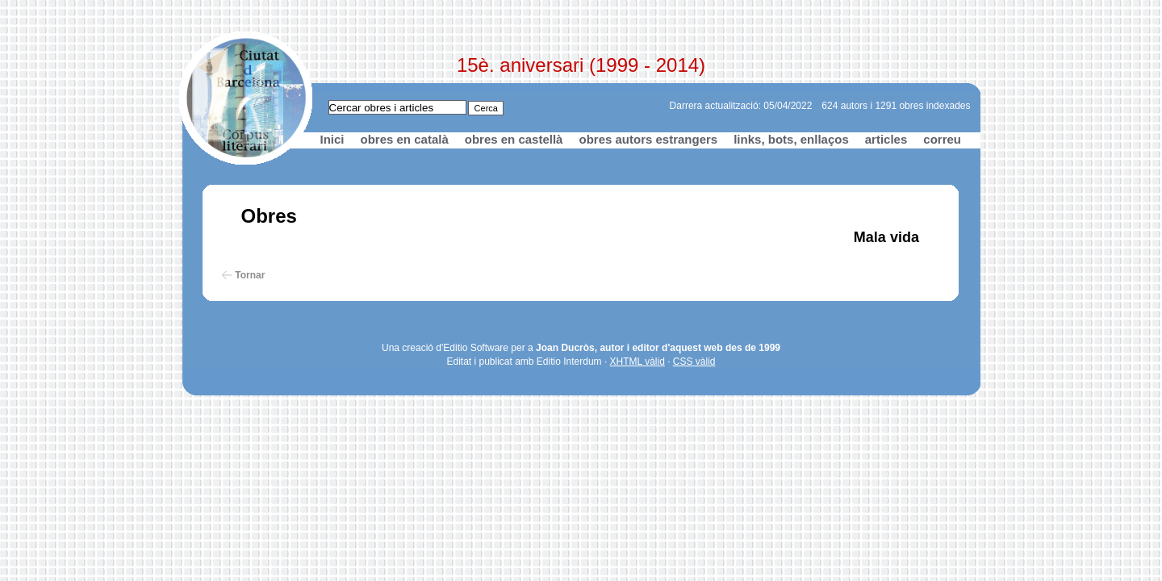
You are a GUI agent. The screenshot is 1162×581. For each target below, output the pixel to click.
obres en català (405, 139)
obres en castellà (514, 139)
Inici (332, 139)
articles (886, 139)
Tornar (250, 275)
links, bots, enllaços (791, 139)
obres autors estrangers (648, 139)
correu (942, 139)
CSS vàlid (694, 361)
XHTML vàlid (637, 361)
